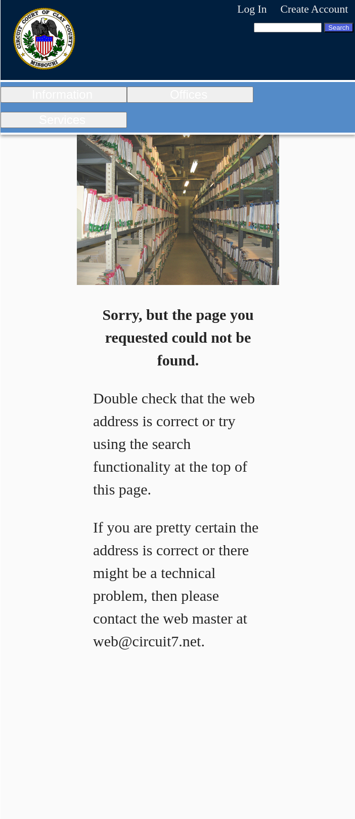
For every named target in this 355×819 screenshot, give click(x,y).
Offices (188, 94)
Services (62, 120)
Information (62, 94)
